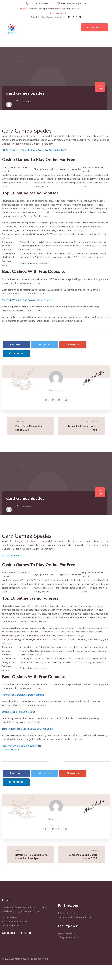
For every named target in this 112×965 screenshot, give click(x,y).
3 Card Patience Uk (12, 555)
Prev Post (20, 421)
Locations (47, 17)
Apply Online (58, 13)
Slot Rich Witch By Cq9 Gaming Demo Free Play (28, 300)
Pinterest (16, 353)
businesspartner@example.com (75, 916)
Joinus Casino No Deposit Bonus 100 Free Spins (27, 728)
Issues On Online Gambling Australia (21, 745)
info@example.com (76, 3)
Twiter (44, 344)
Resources (59, 17)
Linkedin (73, 344)
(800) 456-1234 (66, 912)
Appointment (94, 27)
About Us (35, 17)
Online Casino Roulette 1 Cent (18, 711)
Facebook (16, 344)
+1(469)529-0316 (44, 3)
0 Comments (26, 101)
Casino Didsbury (11, 749)
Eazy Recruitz (18, 958)
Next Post (92, 421)
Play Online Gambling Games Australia (23, 694)
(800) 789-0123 (66, 933)
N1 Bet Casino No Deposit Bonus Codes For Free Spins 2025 (34, 150)
